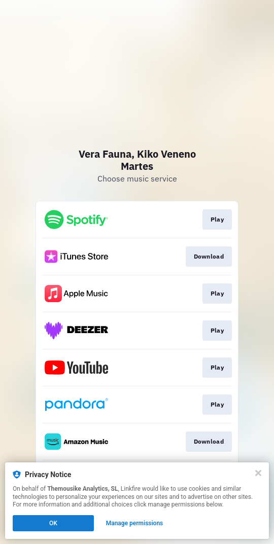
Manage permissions (134, 523)
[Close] (258, 473)
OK (53, 523)
